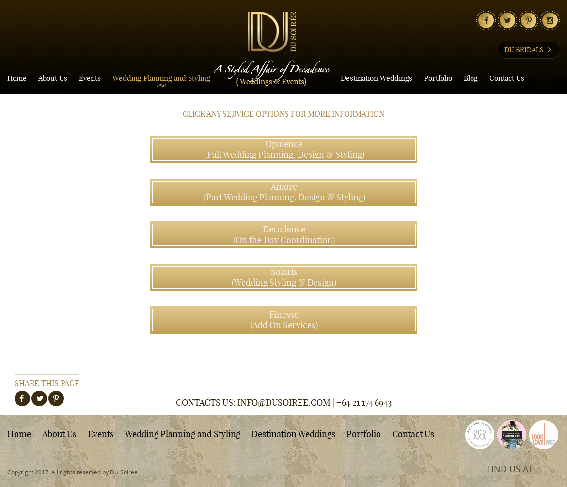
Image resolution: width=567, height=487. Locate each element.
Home (17, 78)
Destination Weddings (376, 78)
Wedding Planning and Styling (161, 78)
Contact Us (506, 78)
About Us (52, 78)
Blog (471, 78)
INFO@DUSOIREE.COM (284, 402)
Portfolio (438, 78)
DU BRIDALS (528, 49)
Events (90, 78)
